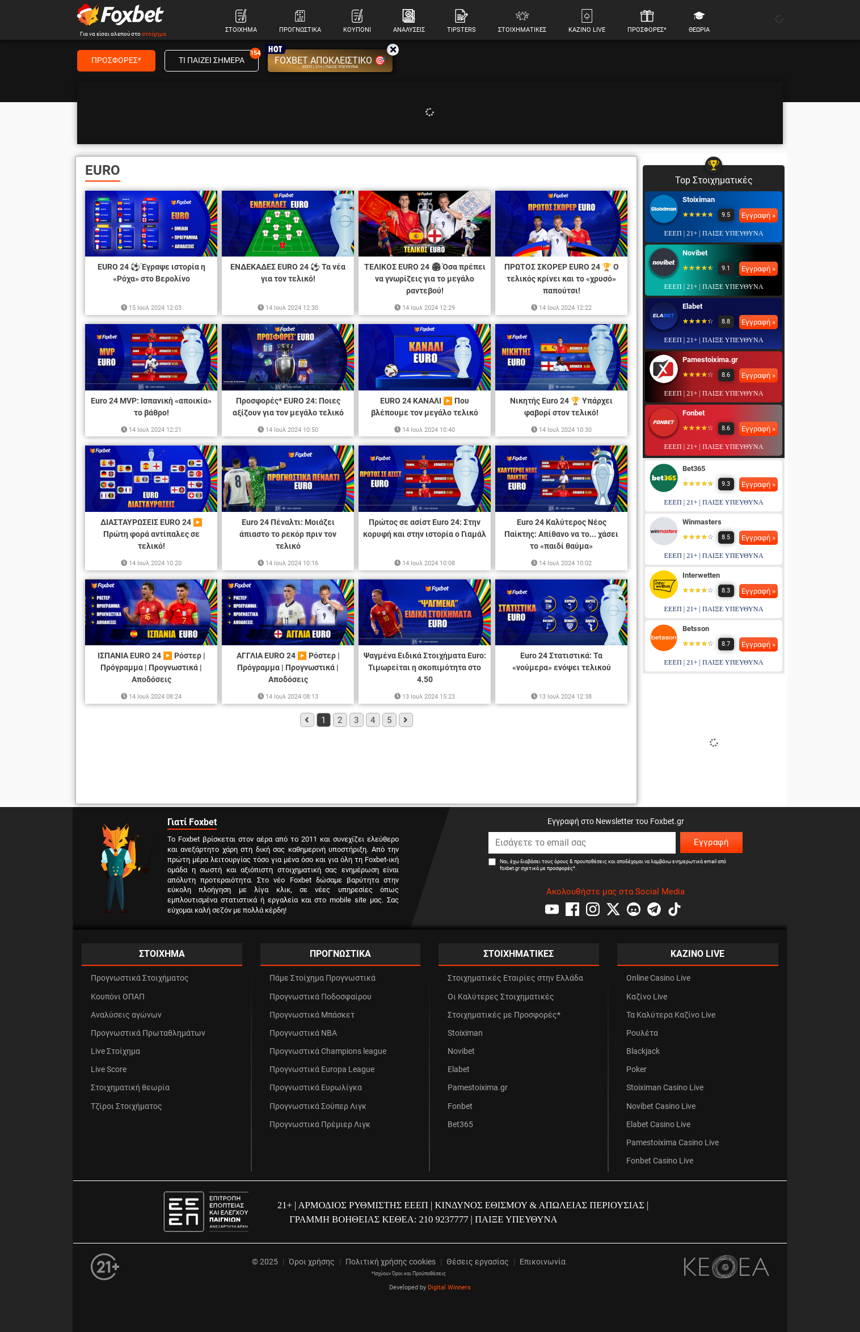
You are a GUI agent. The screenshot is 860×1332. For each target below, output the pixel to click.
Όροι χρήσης (312, 1262)
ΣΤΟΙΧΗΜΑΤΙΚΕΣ (518, 953)
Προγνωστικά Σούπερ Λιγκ (317, 1106)
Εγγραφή (711, 842)
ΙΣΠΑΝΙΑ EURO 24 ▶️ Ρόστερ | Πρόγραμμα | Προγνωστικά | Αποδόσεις (151, 667)
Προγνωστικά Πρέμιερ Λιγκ (319, 1124)
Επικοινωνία (543, 1262)
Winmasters (702, 522)
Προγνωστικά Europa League (321, 1069)
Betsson (695, 628)
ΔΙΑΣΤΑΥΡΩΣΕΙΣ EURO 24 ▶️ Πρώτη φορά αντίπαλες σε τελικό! (151, 534)
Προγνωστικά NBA (303, 1033)
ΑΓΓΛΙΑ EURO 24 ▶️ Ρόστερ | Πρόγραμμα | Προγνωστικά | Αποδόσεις (288, 667)
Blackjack (643, 1051)
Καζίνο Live (646, 997)
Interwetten (701, 575)
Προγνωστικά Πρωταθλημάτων (148, 1033)
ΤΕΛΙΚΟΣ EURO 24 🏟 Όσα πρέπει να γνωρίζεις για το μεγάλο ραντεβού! (425, 278)
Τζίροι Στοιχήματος (126, 1106)
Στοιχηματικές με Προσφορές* (504, 1015)
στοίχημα (154, 33)
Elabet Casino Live (658, 1124)
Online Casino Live (658, 978)
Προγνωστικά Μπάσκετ (312, 1015)
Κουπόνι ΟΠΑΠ (118, 997)
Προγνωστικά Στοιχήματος (140, 978)
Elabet (692, 306)
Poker (636, 1069)
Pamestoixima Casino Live (672, 1143)
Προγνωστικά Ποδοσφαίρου (320, 997)
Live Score (109, 1069)
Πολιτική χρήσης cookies (390, 1262)
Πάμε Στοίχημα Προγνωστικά (322, 978)
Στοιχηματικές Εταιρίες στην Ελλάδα (515, 978)
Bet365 (693, 468)
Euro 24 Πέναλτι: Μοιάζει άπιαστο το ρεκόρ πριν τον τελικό (287, 534)
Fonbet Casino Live (659, 1161)
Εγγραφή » (758, 215)
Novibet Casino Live (660, 1106)
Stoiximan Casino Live (664, 1088)
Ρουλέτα (642, 1033)
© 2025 (265, 1262)
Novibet (694, 253)
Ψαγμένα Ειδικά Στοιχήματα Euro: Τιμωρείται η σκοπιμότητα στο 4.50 (425, 667)
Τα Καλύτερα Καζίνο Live (670, 1015)
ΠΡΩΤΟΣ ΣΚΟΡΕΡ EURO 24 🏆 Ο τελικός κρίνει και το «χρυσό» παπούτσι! (561, 278)
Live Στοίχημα (115, 1051)
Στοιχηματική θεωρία (130, 1088)
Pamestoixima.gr (710, 359)
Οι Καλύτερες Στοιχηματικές (501, 997)
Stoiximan (698, 199)
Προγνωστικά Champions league (327, 1051)
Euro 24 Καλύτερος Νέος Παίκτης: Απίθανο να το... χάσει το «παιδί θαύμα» (561, 534)
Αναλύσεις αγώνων (126, 1015)
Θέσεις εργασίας (477, 1262)
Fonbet (693, 413)
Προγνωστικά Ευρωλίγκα (315, 1088)
